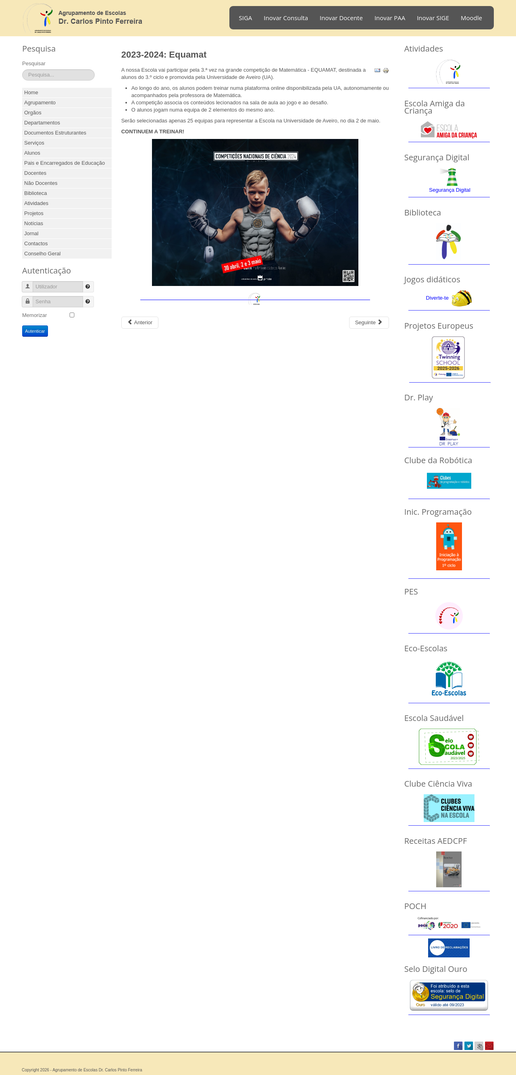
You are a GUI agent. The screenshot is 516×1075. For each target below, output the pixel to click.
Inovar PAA (390, 18)
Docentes (35, 173)
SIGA (245, 18)
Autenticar (35, 331)
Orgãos (33, 113)
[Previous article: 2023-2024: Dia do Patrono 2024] (139, 323)
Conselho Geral (42, 254)
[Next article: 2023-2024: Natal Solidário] (369, 323)
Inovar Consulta (286, 18)
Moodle (471, 18)
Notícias (33, 223)
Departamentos (42, 123)
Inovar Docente (341, 18)
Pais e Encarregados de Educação (64, 163)
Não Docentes (40, 183)
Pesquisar (34, 63)
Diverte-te (437, 298)
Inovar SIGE (433, 18)
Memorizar (34, 315)
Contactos (36, 243)
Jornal (31, 233)
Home (31, 92)
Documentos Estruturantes (55, 133)
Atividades (36, 203)
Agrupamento (40, 102)
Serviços (34, 143)
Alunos (32, 153)
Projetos (34, 213)
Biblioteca (35, 193)
